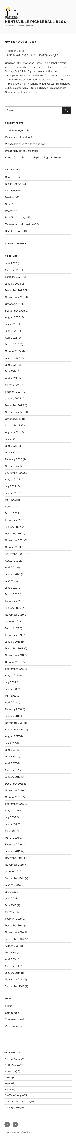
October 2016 (13, 797)
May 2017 (10, 756)
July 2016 (10, 817)
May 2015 (10, 905)
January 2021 (12, 574)
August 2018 (12, 675)
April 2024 (11, 378)
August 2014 (12, 945)
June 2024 (11, 364)
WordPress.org (14, 1026)
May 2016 (10, 830)
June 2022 (11, 493)
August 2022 (12, 479)
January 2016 (13, 851)
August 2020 (12, 581)
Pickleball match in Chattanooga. (32, 55)
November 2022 (14, 466)
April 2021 (11, 567)
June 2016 (11, 824)
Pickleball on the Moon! (18, 137)
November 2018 (14, 655)
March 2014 (12, 966)
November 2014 (14, 932)
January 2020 (13, 607)
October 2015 (13, 871)
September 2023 (15, 425)
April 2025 (11, 337)
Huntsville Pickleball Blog (35, 22)
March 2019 (12, 628)
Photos (9, 210)
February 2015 (13, 918)
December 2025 (14, 290)
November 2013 (14, 979)
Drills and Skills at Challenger (21, 150)
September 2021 (14, 553)
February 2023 (13, 459)
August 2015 (12, 885)
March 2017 (12, 770)
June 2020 (11, 587)
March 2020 (12, 594)
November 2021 (14, 540)
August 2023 (12, 432)
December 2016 (14, 783)
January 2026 (13, 283)
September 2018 (15, 668)
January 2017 (12, 776)
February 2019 (13, 635)
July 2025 (10, 324)
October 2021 (13, 547)
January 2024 (13, 398)
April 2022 (11, 506)
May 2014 (10, 952)
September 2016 (15, 803)
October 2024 (13, 351)
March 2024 (12, 384)
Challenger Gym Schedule (20, 130)
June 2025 (11, 330)
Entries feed (12, 1012)
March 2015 (12, 911)
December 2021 (14, 533)
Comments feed (14, 1019)
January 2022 (13, 526)
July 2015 (10, 891)
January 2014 (13, 972)
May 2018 (10, 695)
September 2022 (15, 472)
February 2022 (13, 520)
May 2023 (11, 452)
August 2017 (12, 736)
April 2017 (11, 763)
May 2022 (11, 499)
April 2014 (11, 959)
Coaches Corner (14, 177)
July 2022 (10, 486)
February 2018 (13, 709)
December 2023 (14, 405)
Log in (8, 1005)
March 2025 (12, 344)
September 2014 (15, 939)
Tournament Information (19, 224)
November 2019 (14, 614)
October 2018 (13, 662)
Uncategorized (13, 231)
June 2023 (11, 445)
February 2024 (13, 391)
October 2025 (13, 303)
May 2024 (11, 371)
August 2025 (12, 317)
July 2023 (10, 439)
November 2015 (14, 864)
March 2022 (12, 513)
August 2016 (12, 810)
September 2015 (15, 878)
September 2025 (15, 310)
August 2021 (12, 560)
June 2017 (11, 749)
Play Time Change (15, 217)
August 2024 (12, 358)
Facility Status (13, 183)
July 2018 (10, 682)
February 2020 (13, 601)
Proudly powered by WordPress (18, 1132)
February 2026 (13, 276)
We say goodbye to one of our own (25, 144)
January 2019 (13, 641)
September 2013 (15, 986)
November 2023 (14, 412)
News (8, 204)
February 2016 (13, 844)
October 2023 (13, 418)
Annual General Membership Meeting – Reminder (33, 157)
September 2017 (14, 729)
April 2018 (11, 702)
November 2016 (14, 790)
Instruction (11, 190)
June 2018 (11, 689)
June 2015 (11, 898)
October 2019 (13, 621)
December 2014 (14, 925)
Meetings (10, 197)
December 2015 (14, 857)
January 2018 (13, 716)
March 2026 (12, 270)
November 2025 (14, 297)
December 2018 (14, 648)
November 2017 (14, 722)
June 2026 (11, 263)
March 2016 (12, 837)
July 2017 (10, 743)
